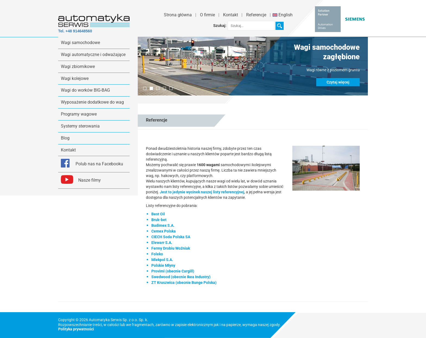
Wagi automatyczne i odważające (93, 54)
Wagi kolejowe (75, 78)
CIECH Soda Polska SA (170, 237)
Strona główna (178, 14)
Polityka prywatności (76, 329)
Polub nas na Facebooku (99, 163)
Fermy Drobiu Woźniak (170, 248)
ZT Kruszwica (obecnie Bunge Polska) (184, 282)
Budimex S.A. (162, 225)
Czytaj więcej (338, 82)
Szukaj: (220, 25)
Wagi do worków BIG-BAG (85, 90)
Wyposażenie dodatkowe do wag (92, 102)
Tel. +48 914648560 (75, 31)
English (282, 14)
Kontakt (230, 14)
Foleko (157, 254)
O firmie (207, 14)
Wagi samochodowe (80, 42)
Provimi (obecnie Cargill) (172, 271)
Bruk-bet (159, 220)
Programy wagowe (79, 114)
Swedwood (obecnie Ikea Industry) (181, 277)
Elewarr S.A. (161, 242)
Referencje (256, 14)
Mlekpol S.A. (162, 260)
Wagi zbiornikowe (78, 66)
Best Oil (158, 214)
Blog (65, 138)
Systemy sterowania (80, 126)
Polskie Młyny (163, 265)
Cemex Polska (163, 231)
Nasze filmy (89, 180)
